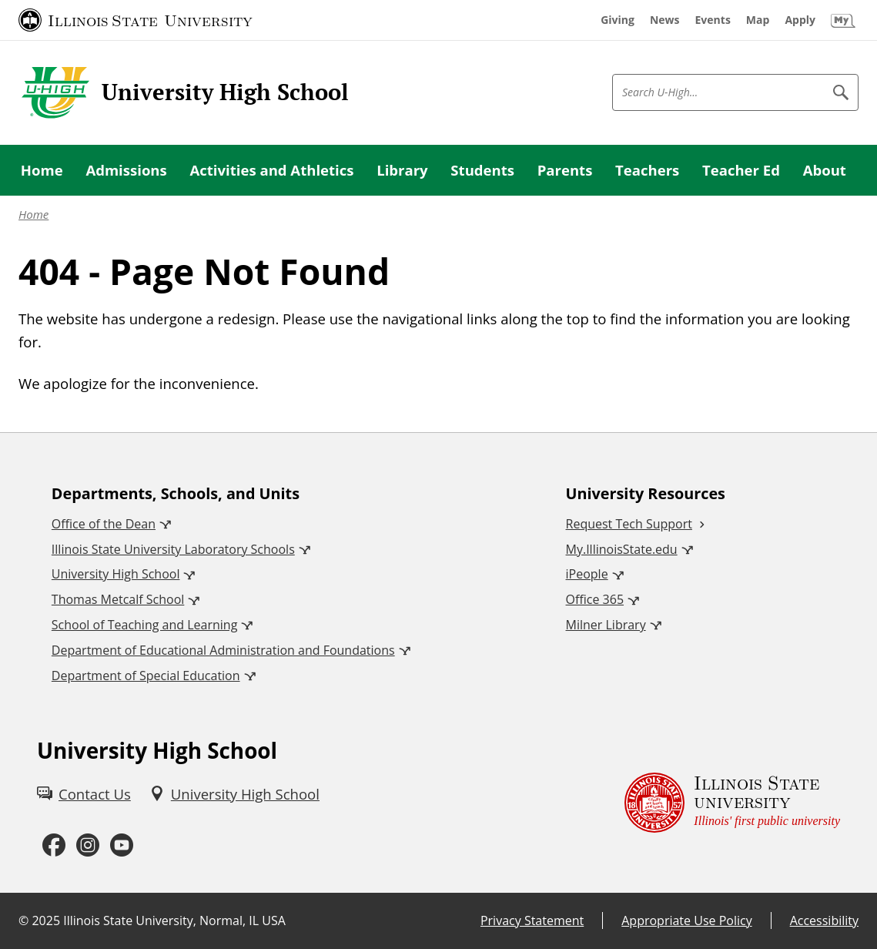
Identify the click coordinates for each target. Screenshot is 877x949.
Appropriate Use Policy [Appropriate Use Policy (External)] (686, 920)
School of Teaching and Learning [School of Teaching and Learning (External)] (144, 624)
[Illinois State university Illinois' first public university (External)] (732, 802)
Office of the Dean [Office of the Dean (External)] (104, 523)
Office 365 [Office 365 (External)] (595, 599)
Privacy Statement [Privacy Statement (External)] (532, 920)
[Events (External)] (713, 20)
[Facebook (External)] (54, 845)
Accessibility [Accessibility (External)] (824, 920)
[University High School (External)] (234, 794)
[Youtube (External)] (122, 845)
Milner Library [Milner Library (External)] (606, 624)
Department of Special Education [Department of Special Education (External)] (146, 675)
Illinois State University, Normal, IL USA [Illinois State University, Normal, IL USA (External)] (174, 920)
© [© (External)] (23, 920)
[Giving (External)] (617, 20)
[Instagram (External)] (88, 845)
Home (33, 214)
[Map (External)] (758, 20)
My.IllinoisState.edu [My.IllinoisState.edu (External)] (622, 549)
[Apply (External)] (800, 20)
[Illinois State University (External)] (135, 20)
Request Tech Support (629, 523)
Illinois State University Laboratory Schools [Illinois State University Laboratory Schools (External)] (173, 549)
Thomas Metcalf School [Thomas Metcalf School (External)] (118, 599)
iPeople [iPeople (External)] (587, 573)
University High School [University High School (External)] (116, 573)
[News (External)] (665, 20)
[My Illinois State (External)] (843, 20)
